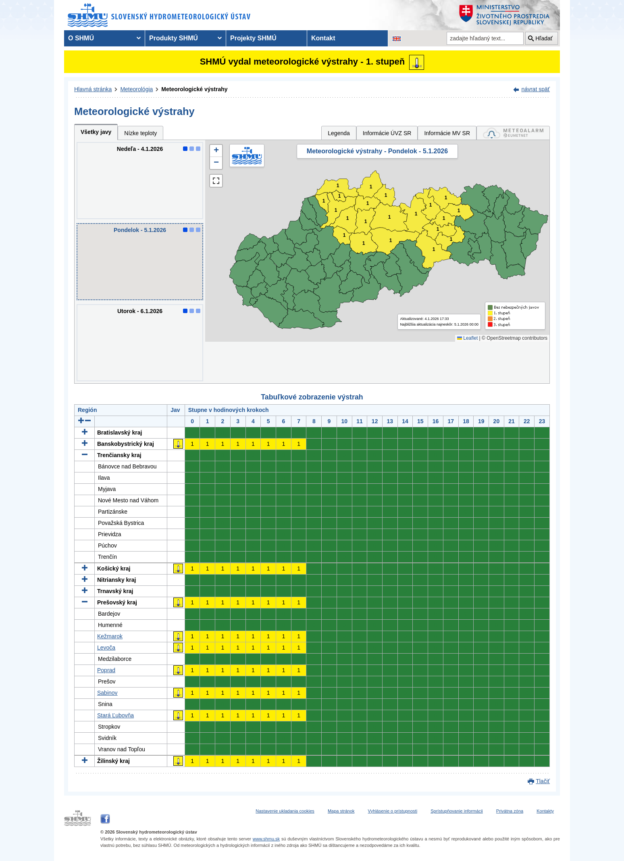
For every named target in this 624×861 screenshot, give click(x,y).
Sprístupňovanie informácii (457, 811)
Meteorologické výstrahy (194, 89)
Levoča (106, 647)
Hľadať (544, 38)
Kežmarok (110, 636)
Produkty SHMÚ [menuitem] (173, 38)
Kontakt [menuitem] (323, 38)
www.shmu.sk (266, 838)
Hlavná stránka (93, 89)
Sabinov (107, 693)
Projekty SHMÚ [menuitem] (253, 38)
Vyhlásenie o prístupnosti (393, 811)
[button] (216, 151)
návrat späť (535, 89)
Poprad (106, 670)
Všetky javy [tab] (96, 132)
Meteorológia (136, 89)
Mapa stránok (341, 811)
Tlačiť (543, 781)
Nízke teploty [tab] (140, 133)
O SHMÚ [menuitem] (81, 38)
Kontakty (545, 811)
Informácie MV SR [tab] (447, 133)
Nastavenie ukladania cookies (285, 811)
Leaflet (467, 338)
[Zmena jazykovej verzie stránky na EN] (396, 38)
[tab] (513, 133)
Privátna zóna (509, 811)
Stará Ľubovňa (115, 715)
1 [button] (323, 201)
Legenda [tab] (339, 133)
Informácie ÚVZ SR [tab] (387, 133)
